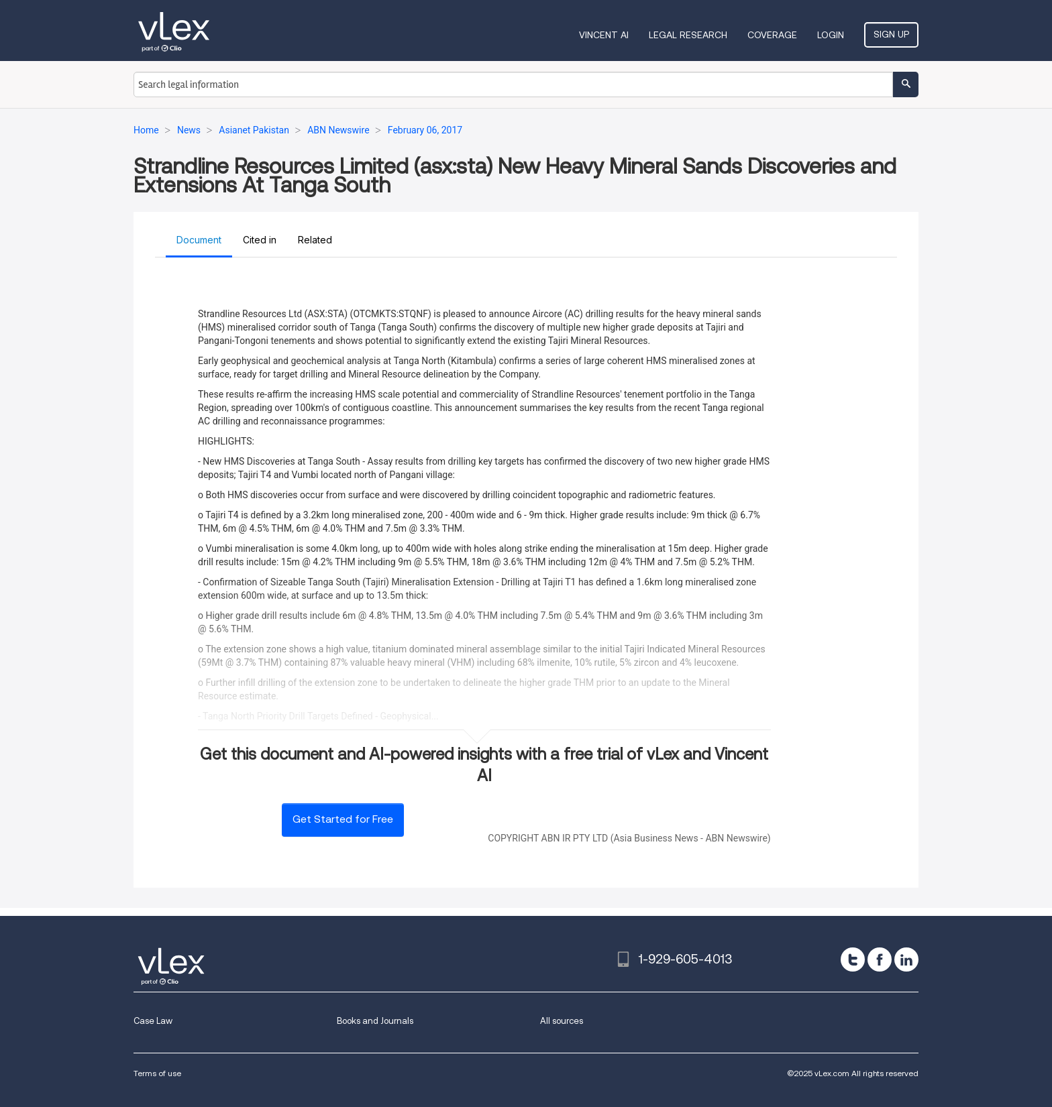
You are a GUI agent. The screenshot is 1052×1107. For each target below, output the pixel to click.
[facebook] (879, 959)
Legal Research (688, 35)
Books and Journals (375, 1021)
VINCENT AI (604, 35)
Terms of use (157, 1073)
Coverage (772, 35)
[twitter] (853, 959)
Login (830, 35)
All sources (561, 1021)
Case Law (153, 1021)
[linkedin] (906, 959)
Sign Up (891, 34)
